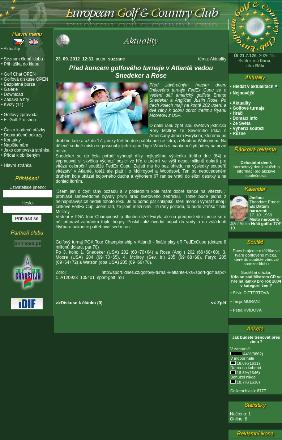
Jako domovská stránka (27, 150)
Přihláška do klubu (21, 64)
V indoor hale (242, 358)
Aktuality (12, 48)
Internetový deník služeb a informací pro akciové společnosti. (256, 169)
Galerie (11, 89)
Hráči (238, 113)
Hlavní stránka (18, 165)
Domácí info (245, 118)
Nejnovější (244, 93)
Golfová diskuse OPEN (26, 79)
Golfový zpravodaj (21, 114)
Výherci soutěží (249, 128)
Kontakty (12, 140)
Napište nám (16, 145)
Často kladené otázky (25, 129)
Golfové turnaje (249, 108)
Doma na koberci (245, 367)
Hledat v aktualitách (253, 86)
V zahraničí (240, 349)
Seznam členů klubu (23, 59)
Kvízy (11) (14, 104)
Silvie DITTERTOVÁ (251, 293)
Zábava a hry (16, 99)
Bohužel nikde (243, 377)
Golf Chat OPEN (20, 74)
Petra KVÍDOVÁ (247, 310)
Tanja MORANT (247, 301)
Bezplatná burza (19, 84)
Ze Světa (242, 123)
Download (13, 94)
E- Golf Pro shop (20, 119)
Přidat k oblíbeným (22, 155)
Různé (239, 133)
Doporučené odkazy (23, 135)
